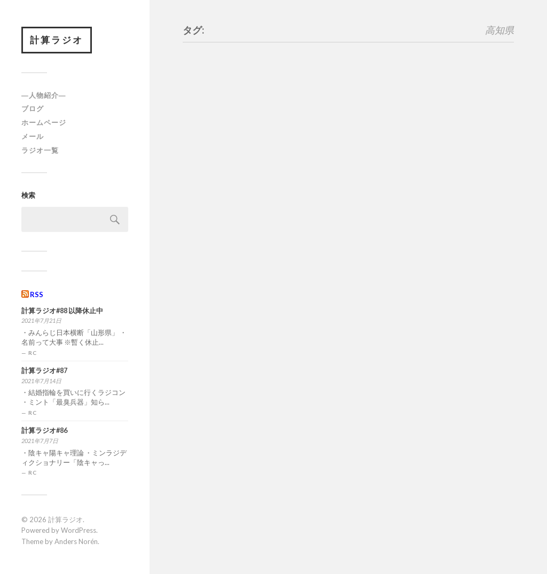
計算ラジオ (56, 39)
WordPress (78, 530)
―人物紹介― (43, 95)
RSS (36, 294)
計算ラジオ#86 (44, 430)
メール (32, 136)
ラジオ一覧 (40, 150)
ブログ (32, 108)
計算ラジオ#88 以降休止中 (62, 311)
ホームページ (43, 122)
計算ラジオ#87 (44, 371)
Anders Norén (76, 541)
